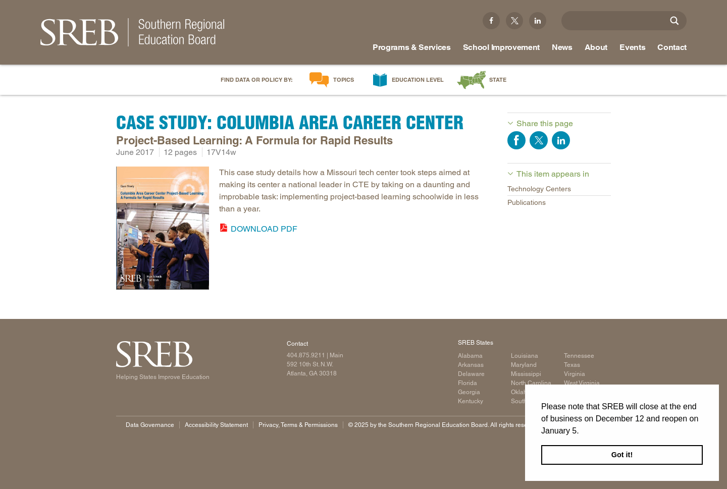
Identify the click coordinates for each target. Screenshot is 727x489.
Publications (526, 202)
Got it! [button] (622, 455)
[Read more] (162, 230)
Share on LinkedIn (561, 140)
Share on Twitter (539, 140)
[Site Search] (674, 20)
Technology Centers (539, 189)
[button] (582, 431)
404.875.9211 (306, 355)
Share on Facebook (516, 140)
